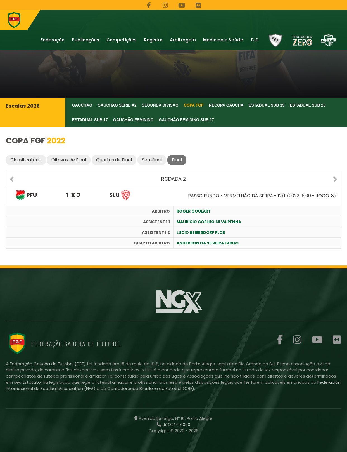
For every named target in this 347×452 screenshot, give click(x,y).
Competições (121, 40)
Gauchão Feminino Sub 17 (186, 119)
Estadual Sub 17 (90, 119)
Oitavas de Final (68, 160)
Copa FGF (194, 105)
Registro (153, 40)
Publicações (85, 40)
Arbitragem (183, 40)
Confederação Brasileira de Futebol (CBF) (150, 388)
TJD (254, 40)
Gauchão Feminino (133, 119)
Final (177, 160)
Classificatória (25, 160)
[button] (12, 179)
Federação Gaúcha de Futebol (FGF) (48, 364)
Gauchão (82, 105)
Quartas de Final (114, 160)
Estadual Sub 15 (266, 105)
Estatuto (32, 382)
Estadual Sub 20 (307, 105)
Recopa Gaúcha (226, 105)
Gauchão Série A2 (117, 105)
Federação (53, 40)
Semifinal (152, 160)
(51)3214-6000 (175, 424)
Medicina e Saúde (223, 40)
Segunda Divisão (160, 105)
